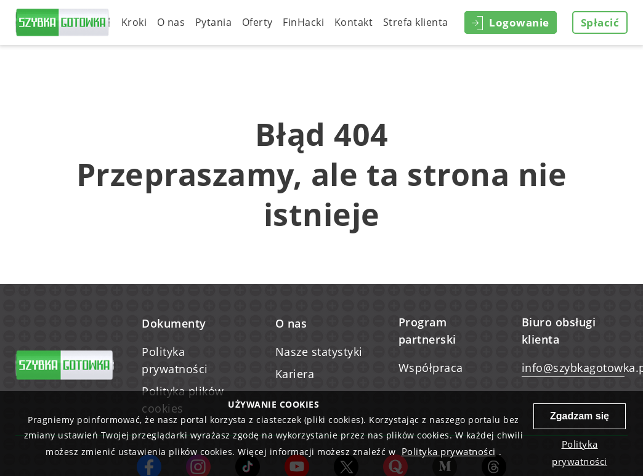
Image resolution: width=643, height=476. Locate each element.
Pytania (213, 22)
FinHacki (303, 22)
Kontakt (353, 22)
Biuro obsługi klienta (559, 331)
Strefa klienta (415, 22)
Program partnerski (427, 331)
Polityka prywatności (175, 360)
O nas (171, 22)
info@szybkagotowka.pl (573, 367)
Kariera (295, 373)
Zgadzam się (579, 416)
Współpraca (430, 367)
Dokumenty (174, 323)
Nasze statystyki (319, 351)
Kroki (134, 22)
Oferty (257, 22)
